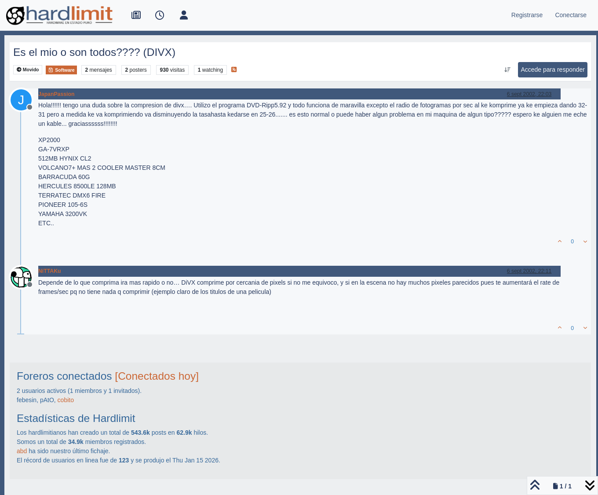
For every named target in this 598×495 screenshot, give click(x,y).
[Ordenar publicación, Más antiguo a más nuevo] (507, 70)
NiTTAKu (49, 271)
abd (22, 451)
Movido (28, 70)
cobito (66, 399)
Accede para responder (553, 69)
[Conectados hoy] (157, 376)
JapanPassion (56, 94)
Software (61, 70)
